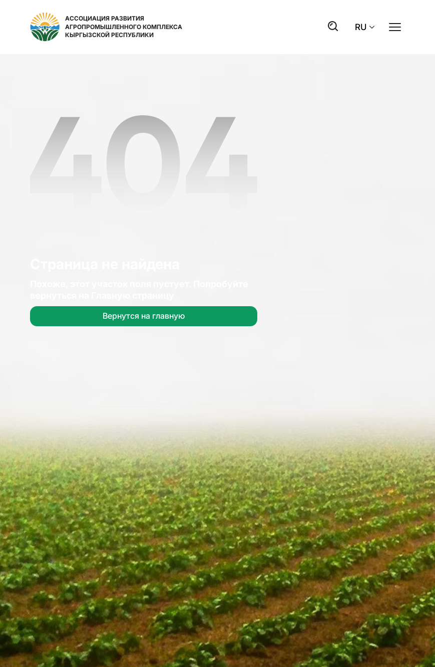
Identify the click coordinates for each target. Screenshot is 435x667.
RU (365, 27)
